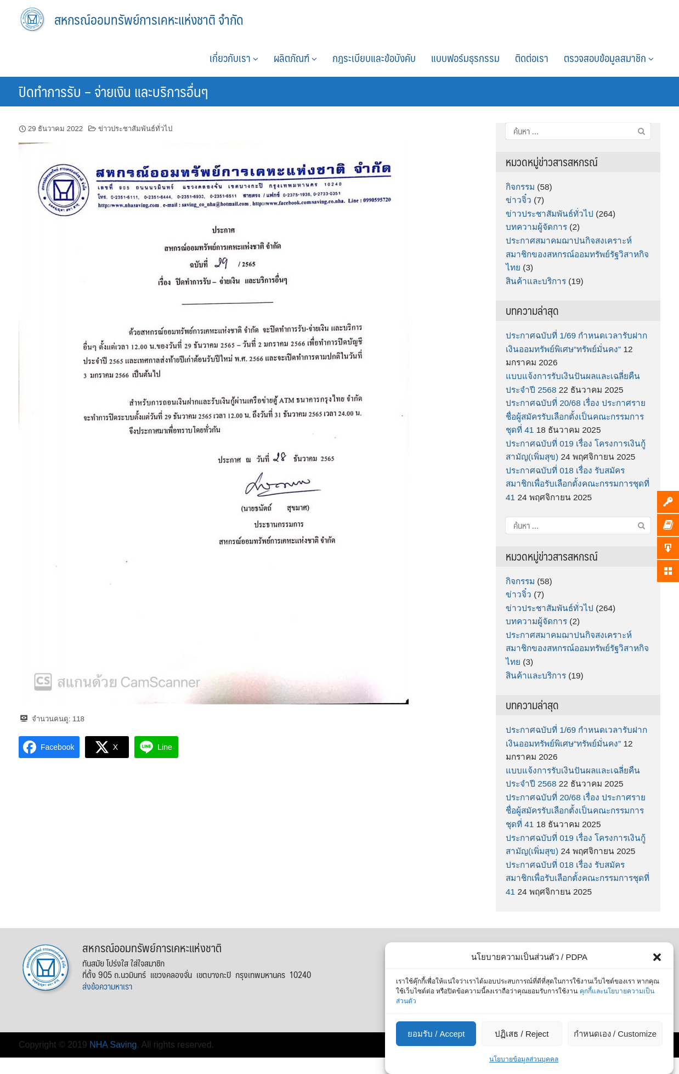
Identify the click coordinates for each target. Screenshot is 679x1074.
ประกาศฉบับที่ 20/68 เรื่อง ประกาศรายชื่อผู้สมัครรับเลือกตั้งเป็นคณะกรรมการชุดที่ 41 (576, 416)
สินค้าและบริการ (536, 281)
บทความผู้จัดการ (536, 226)
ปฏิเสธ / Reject (521, 1033)
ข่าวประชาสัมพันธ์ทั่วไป (135, 129)
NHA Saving (113, 1044)
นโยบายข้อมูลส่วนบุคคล (523, 1059)
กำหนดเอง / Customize (615, 1033)
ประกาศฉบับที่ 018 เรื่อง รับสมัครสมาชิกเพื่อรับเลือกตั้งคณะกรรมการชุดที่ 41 (577, 484)
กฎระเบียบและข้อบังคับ (374, 57)
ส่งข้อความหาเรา (107, 986)
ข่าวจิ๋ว (518, 200)
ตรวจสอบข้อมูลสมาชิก (609, 57)
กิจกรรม (520, 186)
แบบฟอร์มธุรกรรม (465, 57)
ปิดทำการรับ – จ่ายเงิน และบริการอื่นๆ (113, 91)
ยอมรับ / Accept (436, 1033)
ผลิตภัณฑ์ (295, 57)
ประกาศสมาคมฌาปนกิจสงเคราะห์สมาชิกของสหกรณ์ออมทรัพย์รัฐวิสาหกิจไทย (577, 254)
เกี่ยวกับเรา (234, 57)
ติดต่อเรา (531, 57)
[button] (657, 957)
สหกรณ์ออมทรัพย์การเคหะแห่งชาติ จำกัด (149, 19)
